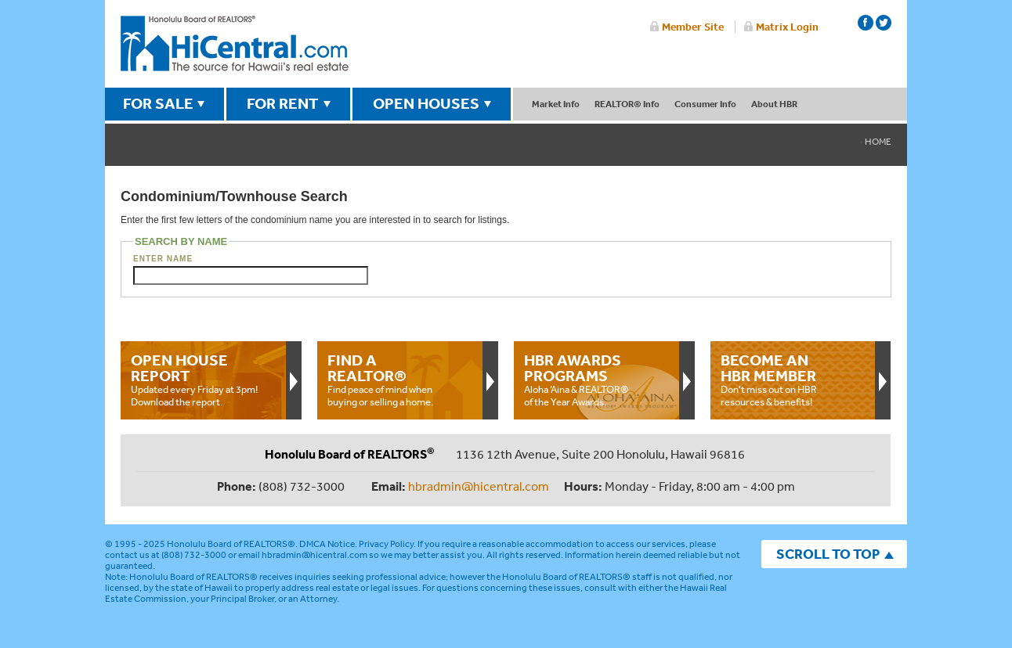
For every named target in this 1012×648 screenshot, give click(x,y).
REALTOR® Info (627, 104)
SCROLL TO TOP (828, 554)
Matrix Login (787, 26)
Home (878, 141)
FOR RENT (283, 103)
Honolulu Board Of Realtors (235, 44)
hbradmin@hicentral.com (478, 486)
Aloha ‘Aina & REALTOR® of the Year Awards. (596, 380)
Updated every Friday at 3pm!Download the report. (203, 380)
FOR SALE (158, 103)
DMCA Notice (327, 544)
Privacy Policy (386, 544)
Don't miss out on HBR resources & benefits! (793, 380)
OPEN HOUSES (426, 103)
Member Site (693, 26)
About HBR (774, 104)
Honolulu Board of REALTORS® (231, 544)
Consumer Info (705, 104)
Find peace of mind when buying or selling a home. (399, 380)
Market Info (556, 104)
